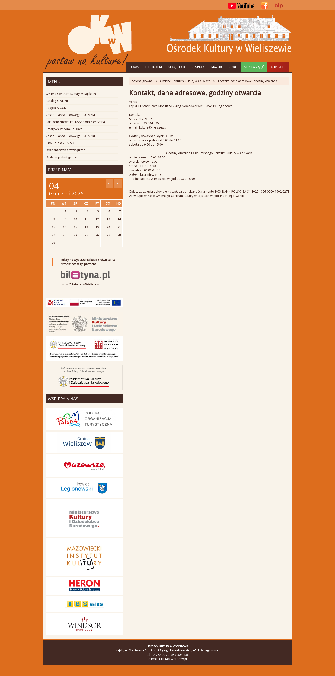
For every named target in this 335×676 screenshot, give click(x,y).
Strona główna (142, 81)
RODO (232, 67)
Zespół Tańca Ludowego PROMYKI (70, 115)
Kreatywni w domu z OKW (64, 129)
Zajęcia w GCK (56, 108)
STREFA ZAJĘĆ (254, 67)
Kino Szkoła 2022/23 (60, 143)
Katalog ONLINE (57, 101)
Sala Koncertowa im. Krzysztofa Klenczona (75, 122)
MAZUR (216, 67)
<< (109, 183)
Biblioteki (153, 67)
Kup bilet (278, 67)
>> (117, 183)
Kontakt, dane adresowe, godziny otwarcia (247, 81)
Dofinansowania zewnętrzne (65, 150)
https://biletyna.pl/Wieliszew (80, 284)
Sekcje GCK (176, 67)
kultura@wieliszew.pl (173, 659)
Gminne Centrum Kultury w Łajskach (185, 81)
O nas (134, 67)
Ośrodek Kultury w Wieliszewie (88, 42)
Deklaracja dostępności (62, 157)
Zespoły (198, 67)
